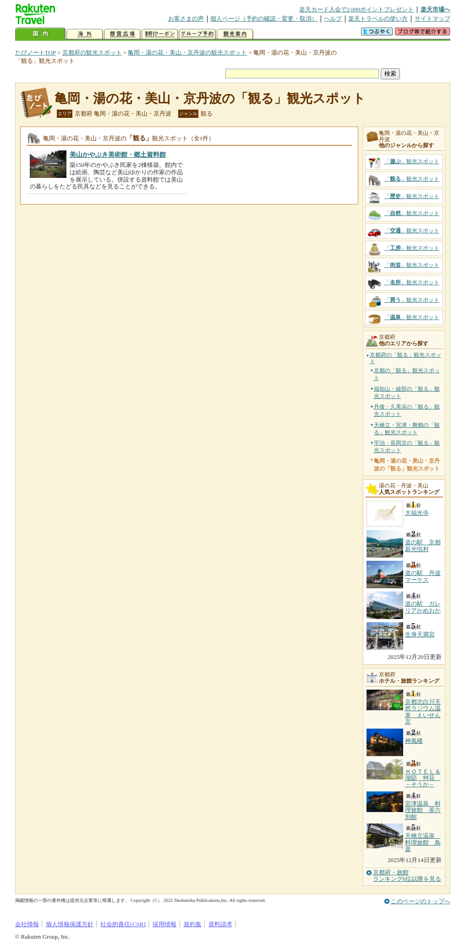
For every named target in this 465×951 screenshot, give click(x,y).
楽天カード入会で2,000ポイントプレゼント (356, 9)
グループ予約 (197, 34)
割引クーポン (160, 34)
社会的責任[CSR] (123, 924)
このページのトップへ (420, 901)
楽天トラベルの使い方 (378, 18)
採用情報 (164, 924)
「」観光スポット (411, 161)
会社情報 (27, 924)
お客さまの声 (186, 18)
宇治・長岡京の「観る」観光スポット (407, 446)
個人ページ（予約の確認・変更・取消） (263, 18)
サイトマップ (432, 18)
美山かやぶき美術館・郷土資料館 (118, 154)
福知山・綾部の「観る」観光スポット (407, 392)
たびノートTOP (35, 52)
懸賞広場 (122, 34)
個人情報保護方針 (69, 924)
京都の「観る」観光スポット (407, 374)
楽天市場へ (435, 9)
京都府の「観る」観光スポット (405, 358)
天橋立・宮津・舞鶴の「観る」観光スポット (407, 429)
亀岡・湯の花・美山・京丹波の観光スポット (187, 52)
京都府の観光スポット (92, 52)
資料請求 (220, 924)
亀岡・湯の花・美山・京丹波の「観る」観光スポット (210, 98)
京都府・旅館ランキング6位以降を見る (407, 875)
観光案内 (235, 34)
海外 (84, 34)
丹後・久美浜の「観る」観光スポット (407, 410)
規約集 (193, 924)
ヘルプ (333, 18)
